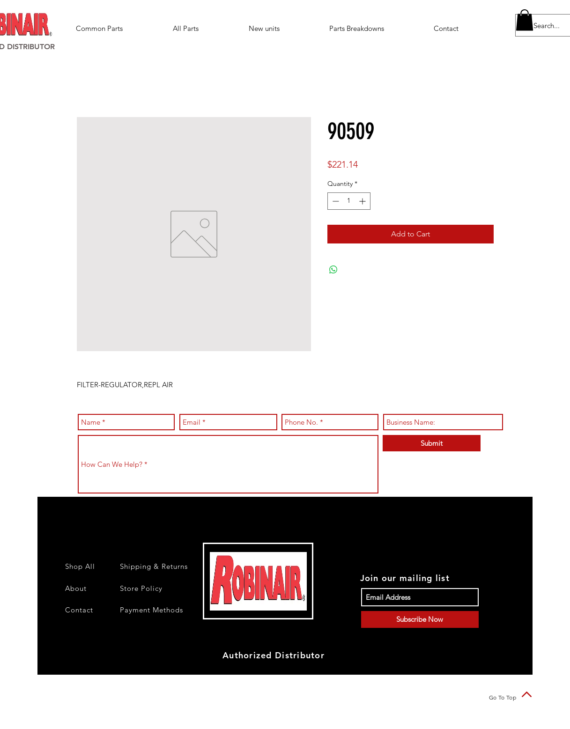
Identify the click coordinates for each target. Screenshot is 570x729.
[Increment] (363, 201)
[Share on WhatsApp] (333, 269)
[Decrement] (335, 201)
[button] (374, 28)
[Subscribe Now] (420, 619)
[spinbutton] (349, 201)
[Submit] (432, 443)
